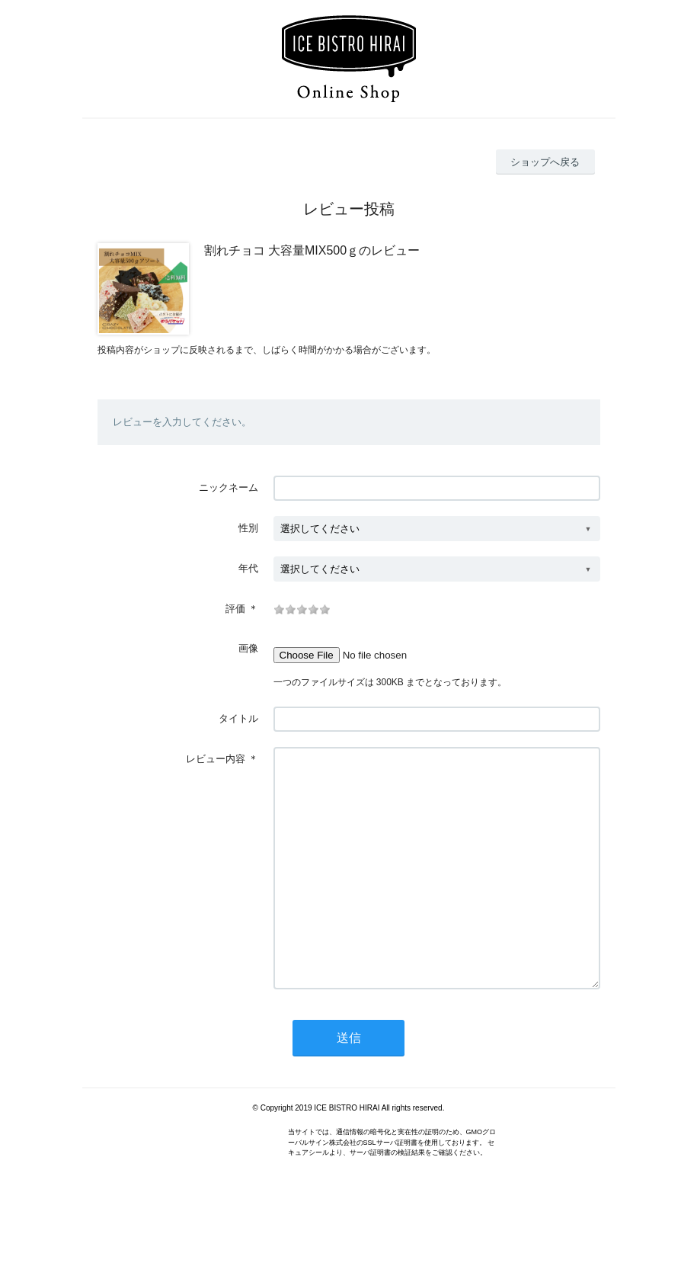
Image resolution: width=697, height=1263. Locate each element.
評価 (235, 608)
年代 (248, 568)
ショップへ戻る (545, 162)
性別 (248, 528)
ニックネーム (228, 487)
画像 (248, 648)
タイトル (238, 718)
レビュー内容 (215, 759)
